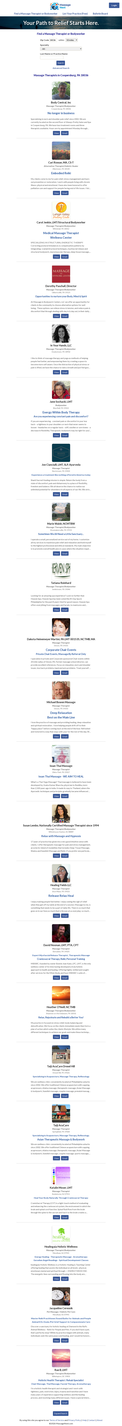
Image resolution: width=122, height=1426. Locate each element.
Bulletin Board (100, 13)
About (99, 1420)
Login (114, 5)
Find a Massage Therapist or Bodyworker (35, 13)
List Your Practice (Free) (75, 13)
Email (64, 133)
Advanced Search (61, 68)
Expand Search (60, 1413)
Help (84, 1420)
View (56, 133)
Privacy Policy (74, 1420)
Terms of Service (56, 1420)
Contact (91, 1420)
